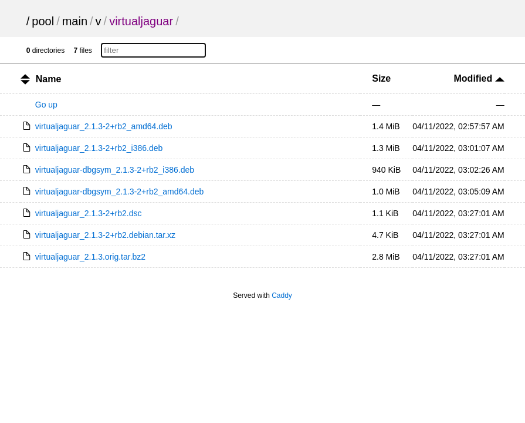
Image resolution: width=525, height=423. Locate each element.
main (74, 21)
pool (43, 21)
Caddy (282, 295)
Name (49, 79)
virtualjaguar (141, 21)
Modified (479, 78)
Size (381, 78)
